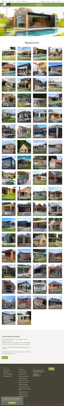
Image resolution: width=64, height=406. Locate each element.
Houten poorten (32, 4)
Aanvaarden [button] (12, 402)
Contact (53, 1)
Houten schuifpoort (23, 378)
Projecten (42, 1)
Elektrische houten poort (24, 376)
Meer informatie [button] (16, 399)
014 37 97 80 (17, 1)
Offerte (58, 1)
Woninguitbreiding (57, 4)
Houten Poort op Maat (23, 396)
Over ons (48, 1)
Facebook (4, 1)
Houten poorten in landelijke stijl (24, 389)
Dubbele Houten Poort (23, 392)
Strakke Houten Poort (23, 394)
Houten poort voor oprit (24, 380)
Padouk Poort (22, 369)
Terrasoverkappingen (47, 4)
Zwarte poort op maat (23, 386)
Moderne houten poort (23, 382)
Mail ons (24, 1)
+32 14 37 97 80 (38, 372)
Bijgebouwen (39, 4)
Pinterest (10, 1)
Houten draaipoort (23, 372)
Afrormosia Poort (22, 374)
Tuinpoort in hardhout (23, 384)
